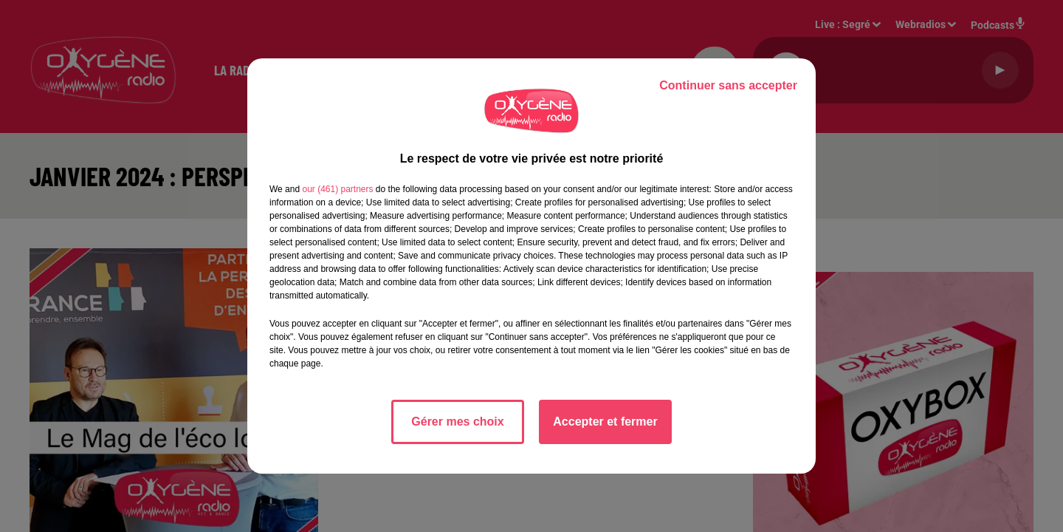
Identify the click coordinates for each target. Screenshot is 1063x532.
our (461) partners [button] (337, 189)
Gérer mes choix (457, 421)
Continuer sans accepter (728, 85)
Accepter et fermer (605, 421)
